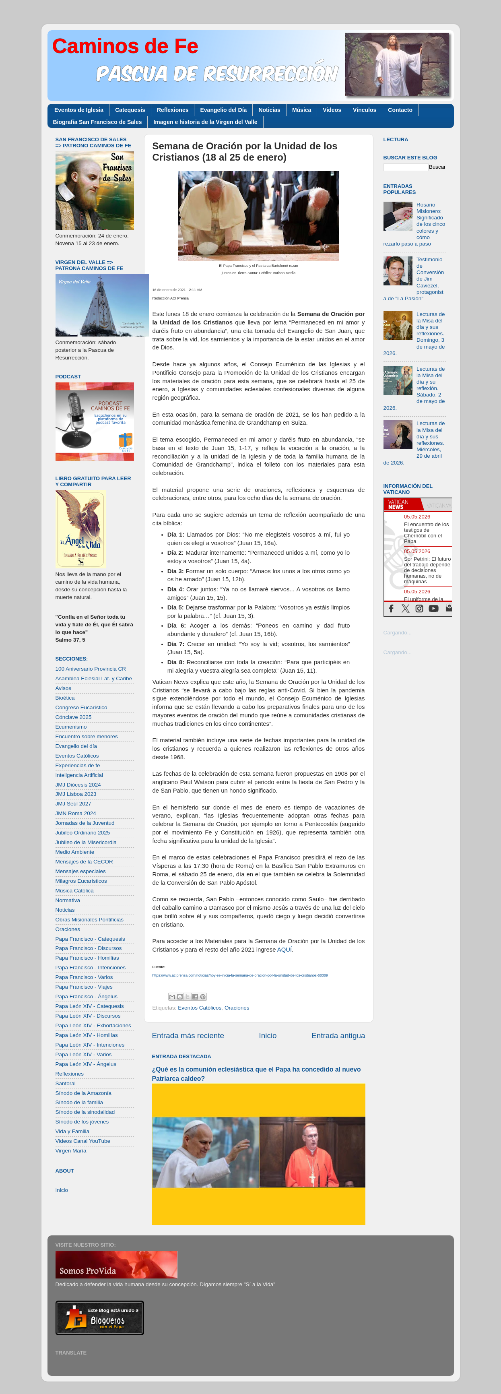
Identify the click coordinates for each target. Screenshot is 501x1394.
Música (301, 110)
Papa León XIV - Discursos (88, 1016)
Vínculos (364, 110)
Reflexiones (173, 110)
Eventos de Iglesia (78, 110)
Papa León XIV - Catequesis (90, 1006)
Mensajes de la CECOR (84, 862)
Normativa (68, 900)
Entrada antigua (338, 1035)
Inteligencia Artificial (79, 775)
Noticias (269, 110)
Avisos (64, 688)
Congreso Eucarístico (81, 707)
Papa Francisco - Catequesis (90, 939)
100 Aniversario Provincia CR (91, 669)
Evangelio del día (76, 746)
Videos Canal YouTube (83, 1141)
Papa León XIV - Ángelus (86, 1064)
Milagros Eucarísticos (81, 881)
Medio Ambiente (75, 852)
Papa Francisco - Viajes (84, 987)
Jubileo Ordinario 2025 (83, 833)
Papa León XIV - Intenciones (90, 1045)
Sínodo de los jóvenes (82, 1122)
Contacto (400, 110)
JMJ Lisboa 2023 (76, 794)
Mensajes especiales (81, 871)
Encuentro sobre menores (87, 736)
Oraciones (237, 1008)
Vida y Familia (73, 1131)
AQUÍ (284, 949)
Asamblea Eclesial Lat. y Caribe (94, 678)
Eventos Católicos (199, 1008)
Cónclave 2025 (74, 717)
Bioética (65, 698)
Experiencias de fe (78, 765)
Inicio (268, 1035)
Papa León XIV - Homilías (87, 1035)
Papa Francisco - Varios (84, 977)
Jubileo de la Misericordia (86, 842)
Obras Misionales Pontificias (90, 920)
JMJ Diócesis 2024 (78, 785)
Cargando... (397, 633)
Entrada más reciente (188, 1035)
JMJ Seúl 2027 (73, 804)
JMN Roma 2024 (76, 813)
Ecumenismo (71, 727)
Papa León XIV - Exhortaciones (93, 1025)
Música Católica (75, 891)
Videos (332, 110)
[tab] (402, 504)
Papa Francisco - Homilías (87, 958)
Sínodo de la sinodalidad (85, 1112)
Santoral (66, 1083)
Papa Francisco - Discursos (89, 948)
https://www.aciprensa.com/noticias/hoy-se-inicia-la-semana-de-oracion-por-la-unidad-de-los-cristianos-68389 (240, 975)
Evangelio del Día (223, 110)
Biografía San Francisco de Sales (97, 122)
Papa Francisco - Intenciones (91, 967)
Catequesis (130, 110)
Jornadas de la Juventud (85, 823)
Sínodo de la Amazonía (84, 1093)
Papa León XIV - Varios (84, 1054)
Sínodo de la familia (79, 1102)
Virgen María (71, 1151)
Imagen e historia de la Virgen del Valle (205, 122)
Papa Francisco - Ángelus (87, 996)
